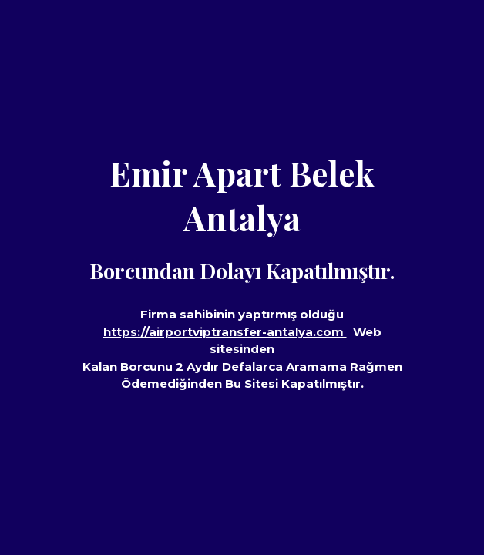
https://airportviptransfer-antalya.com (225, 332)
